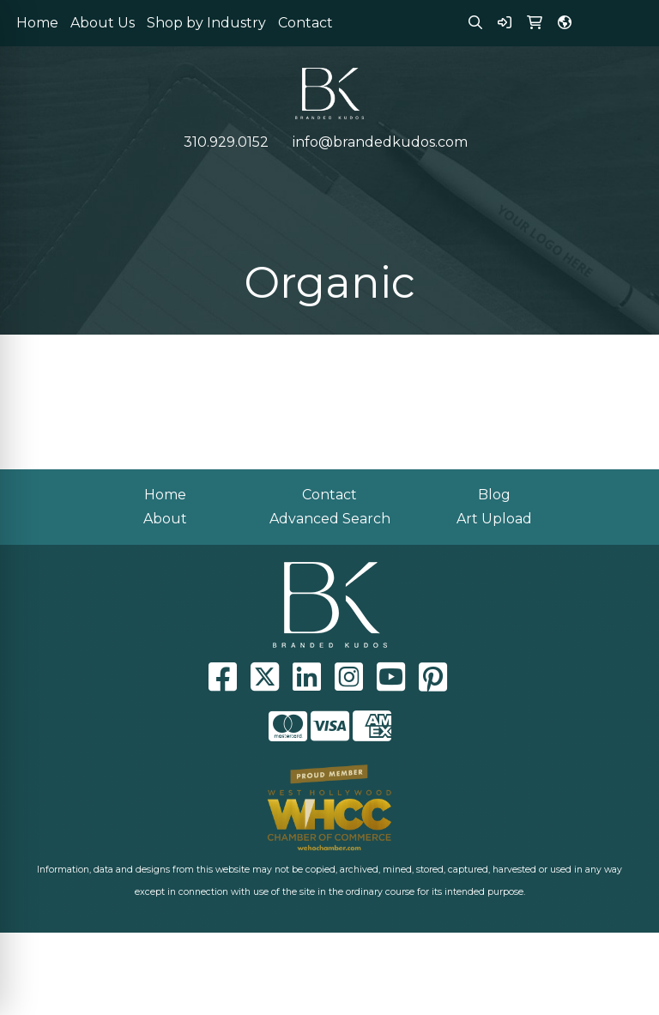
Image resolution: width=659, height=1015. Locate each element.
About (165, 519)
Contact (305, 23)
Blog (494, 494)
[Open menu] (625, 177)
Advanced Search (329, 519)
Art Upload (494, 519)
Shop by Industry (206, 23)
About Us (102, 23)
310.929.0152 (226, 142)
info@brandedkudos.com (380, 142)
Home (37, 23)
